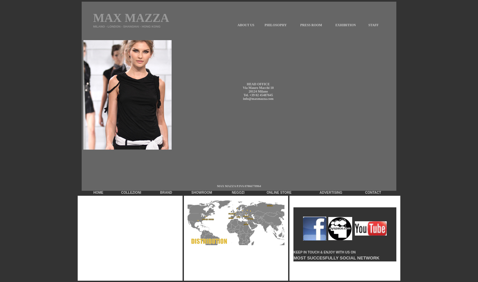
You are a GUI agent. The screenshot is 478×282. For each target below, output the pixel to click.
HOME (98, 192)
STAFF (373, 25)
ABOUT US (246, 25)
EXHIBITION (345, 25)
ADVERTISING (331, 192)
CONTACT (373, 192)
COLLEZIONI (131, 192)
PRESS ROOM (311, 25)
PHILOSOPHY (276, 25)
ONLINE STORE (279, 192)
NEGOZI (238, 192)
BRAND (166, 192)
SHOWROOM (202, 192)
